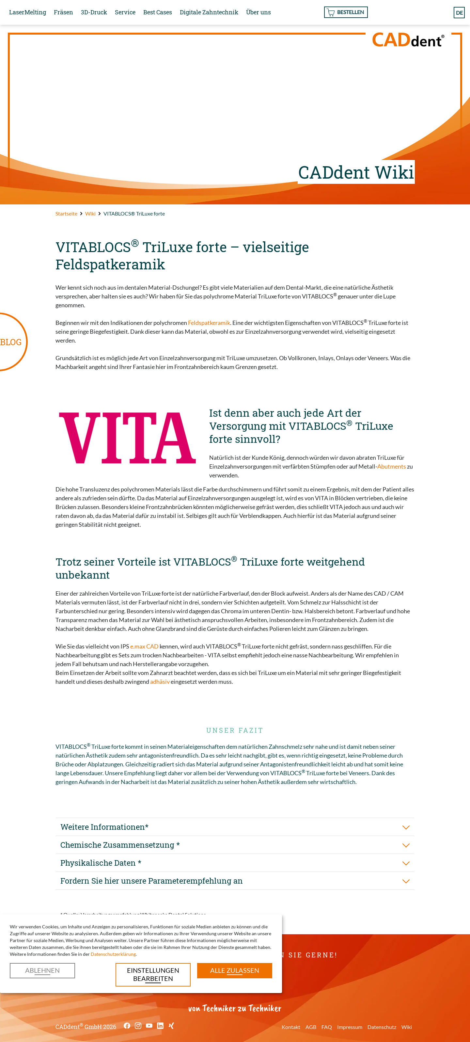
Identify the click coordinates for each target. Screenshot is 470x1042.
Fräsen (63, 12)
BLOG (11, 341)
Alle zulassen (234, 970)
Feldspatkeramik (209, 322)
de (459, 12)
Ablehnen (42, 970)
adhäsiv (160, 681)
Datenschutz (382, 1027)
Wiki (406, 1027)
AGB (311, 1027)
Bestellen (350, 12)
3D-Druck (94, 12)
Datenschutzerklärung (113, 954)
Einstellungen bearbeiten (153, 974)
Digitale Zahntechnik (209, 12)
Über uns (258, 12)
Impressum (349, 1027)
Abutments (391, 466)
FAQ (326, 1027)
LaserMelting (27, 12)
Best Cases (157, 12)
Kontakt (291, 1027)
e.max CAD (144, 646)
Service (125, 12)
